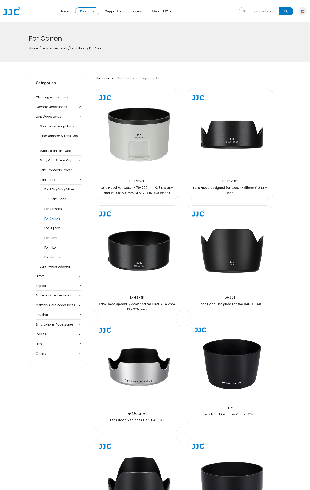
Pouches (42, 315)
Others (41, 353)
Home (64, 11)
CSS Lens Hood (55, 199)
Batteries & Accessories (53, 295)
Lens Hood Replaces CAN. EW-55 (251, 422)
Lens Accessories (54, 48)
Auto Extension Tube (55, 151)
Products (87, 11)
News (136, 11)
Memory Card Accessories (55, 305)
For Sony (50, 238)
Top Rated (150, 78)
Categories (46, 83)
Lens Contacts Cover (56, 170)
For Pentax (52, 257)
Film (39, 344)
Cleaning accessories (52, 97)
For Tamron (53, 209)
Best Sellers (127, 78)
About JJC (162, 11)
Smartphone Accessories (54, 324)
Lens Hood (78, 48)
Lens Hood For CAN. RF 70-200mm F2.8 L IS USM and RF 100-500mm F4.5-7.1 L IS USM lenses (122, 164)
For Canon (52, 218)
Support (113, 11)
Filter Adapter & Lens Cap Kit (59, 138)
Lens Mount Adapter (55, 266)
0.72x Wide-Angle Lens (57, 126)
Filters (40, 276)
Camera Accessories (51, 107)
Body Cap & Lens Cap (56, 160)
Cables (41, 334)
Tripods (41, 286)
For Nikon (51, 247)
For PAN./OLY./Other (59, 189)
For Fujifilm (52, 228)
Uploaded (104, 78)
